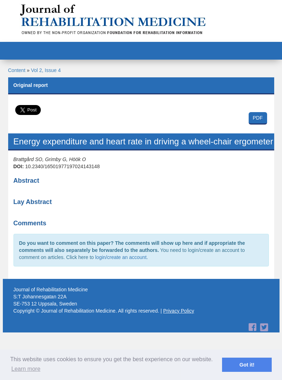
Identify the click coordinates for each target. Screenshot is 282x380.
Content (17, 70)
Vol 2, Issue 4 (46, 70)
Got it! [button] (246, 365)
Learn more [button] (25, 369)
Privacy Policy (178, 311)
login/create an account (120, 257)
